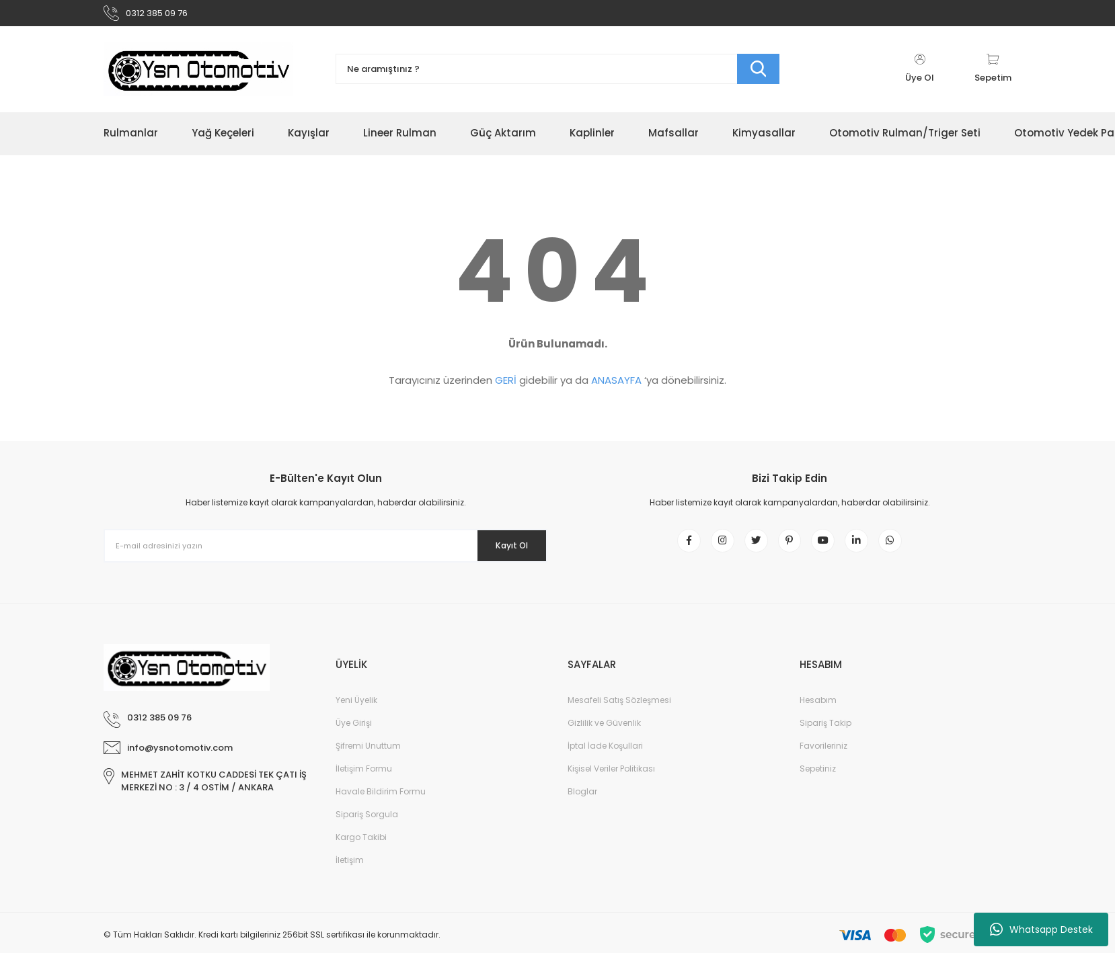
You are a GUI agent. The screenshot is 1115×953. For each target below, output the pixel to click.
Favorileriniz (823, 762)
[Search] (557, 75)
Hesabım (818, 716)
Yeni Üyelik (356, 716)
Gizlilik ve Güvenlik (604, 739)
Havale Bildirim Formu (381, 807)
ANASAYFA (616, 387)
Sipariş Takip (825, 739)
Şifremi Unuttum (368, 762)
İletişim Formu (364, 784)
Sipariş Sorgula (367, 830)
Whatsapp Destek (1041, 929)
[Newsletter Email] (325, 552)
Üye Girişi (354, 739)
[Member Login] (919, 75)
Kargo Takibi (361, 853)
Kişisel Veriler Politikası (611, 784)
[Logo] (198, 75)
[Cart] (992, 75)
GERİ (505, 387)
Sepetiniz (818, 784)
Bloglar (582, 807)
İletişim (350, 876)
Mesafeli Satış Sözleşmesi (619, 716)
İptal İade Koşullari (605, 762)
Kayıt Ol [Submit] (503, 551)
